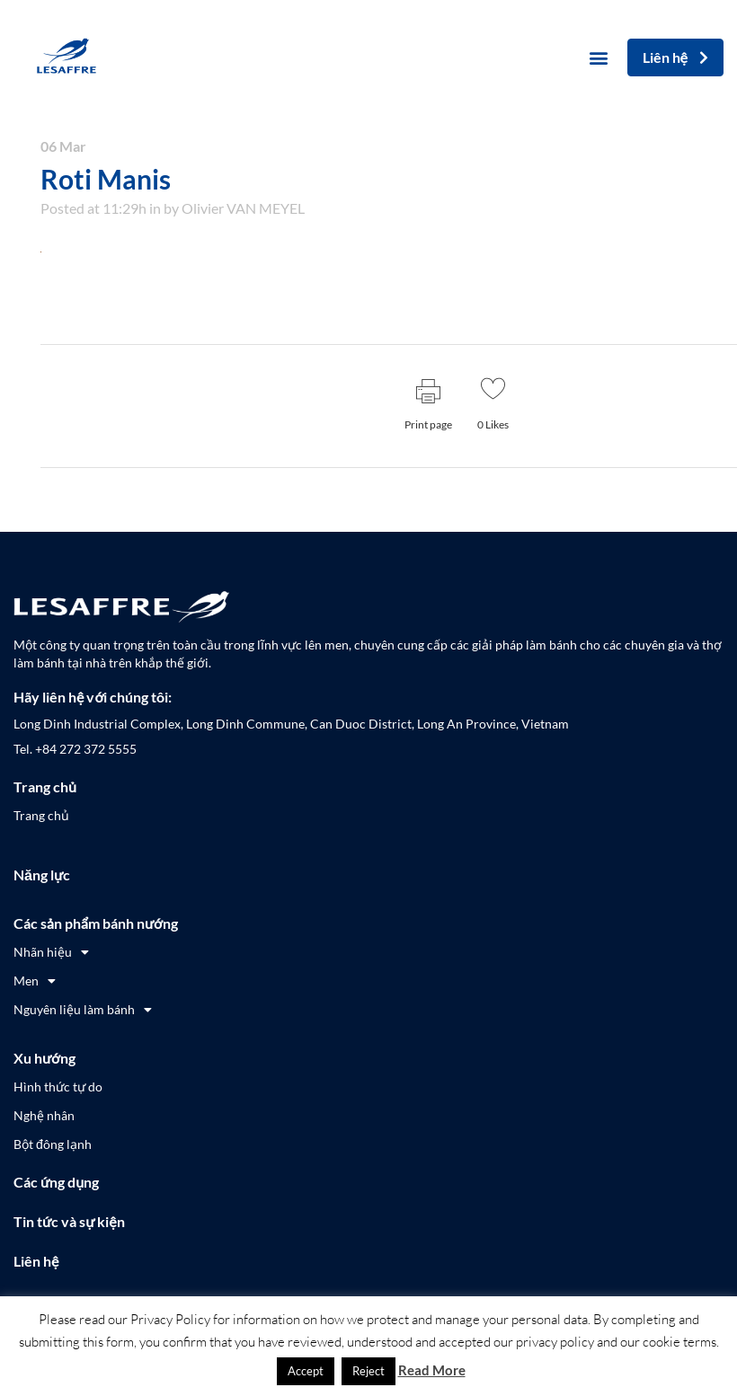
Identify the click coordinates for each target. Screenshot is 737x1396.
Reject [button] (368, 1371)
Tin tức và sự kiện (69, 1221)
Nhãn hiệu (51, 952)
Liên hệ (35, 1260)
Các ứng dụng (56, 1181)
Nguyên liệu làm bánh (82, 1010)
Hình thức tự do (57, 1086)
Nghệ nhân (44, 1115)
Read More (432, 1370)
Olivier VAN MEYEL (243, 207)
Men (34, 981)
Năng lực (41, 874)
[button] (599, 58)
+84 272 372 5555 (86, 748)
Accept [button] (306, 1371)
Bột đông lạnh (52, 1144)
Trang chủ (44, 786)
